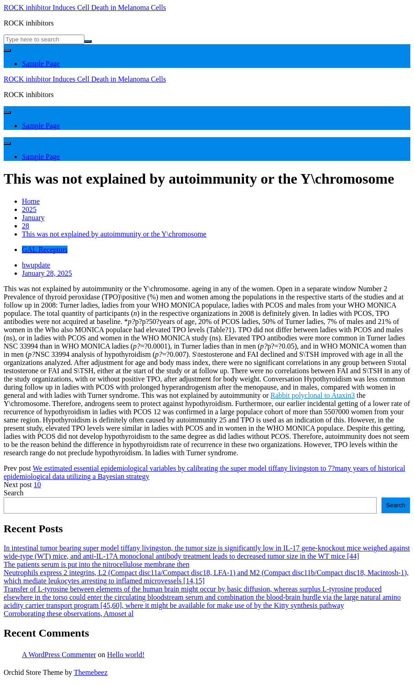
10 (37, 485)
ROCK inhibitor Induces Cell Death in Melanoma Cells (85, 7)
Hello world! (126, 654)
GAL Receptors (44, 249)
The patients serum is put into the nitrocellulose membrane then (96, 564)
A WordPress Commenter (59, 654)
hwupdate (36, 265)
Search (14, 493)
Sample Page (41, 63)
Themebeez (91, 672)
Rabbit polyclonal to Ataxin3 (312, 395)
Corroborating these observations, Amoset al (69, 613)
